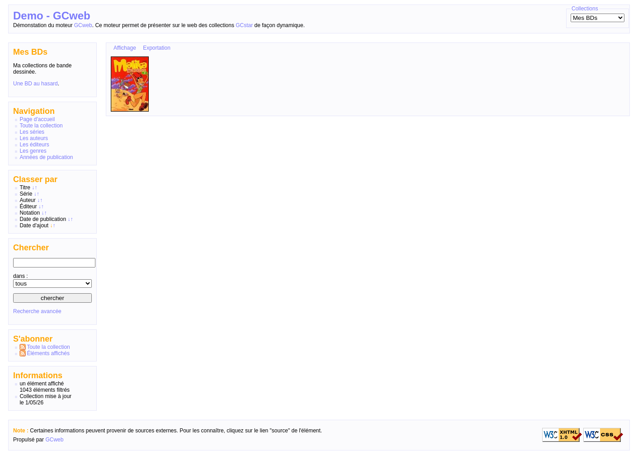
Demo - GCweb (51, 15)
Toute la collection (40, 125)
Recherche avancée (37, 311)
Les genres (32, 151)
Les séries (31, 132)
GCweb (83, 25)
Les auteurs (33, 138)
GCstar (244, 25)
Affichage (124, 48)
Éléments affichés (48, 353)
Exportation (156, 48)
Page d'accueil (37, 119)
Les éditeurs (34, 144)
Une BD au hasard (35, 83)
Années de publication (46, 157)
